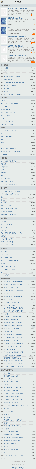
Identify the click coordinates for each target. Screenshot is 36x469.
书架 (2, 2)
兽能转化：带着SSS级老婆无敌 (13, 320)
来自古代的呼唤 (5, 115)
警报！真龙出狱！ (9, 80)
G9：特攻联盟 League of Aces (9, 275)
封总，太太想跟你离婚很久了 (12, 449)
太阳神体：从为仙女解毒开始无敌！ (14, 393)
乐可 (2, 272)
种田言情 (4, 158)
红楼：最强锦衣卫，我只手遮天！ (13, 287)
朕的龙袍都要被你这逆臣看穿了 (17, 37)
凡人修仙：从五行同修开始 (8, 131)
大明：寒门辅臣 (8, 411)
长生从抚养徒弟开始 (10, 85)
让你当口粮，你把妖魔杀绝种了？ (10, 121)
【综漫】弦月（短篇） (10, 331)
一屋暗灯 (6, 68)
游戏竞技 (4, 248)
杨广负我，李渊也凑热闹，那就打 (10, 191)
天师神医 (3, 172)
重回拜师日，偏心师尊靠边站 (12, 426)
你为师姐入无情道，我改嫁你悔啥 (10, 151)
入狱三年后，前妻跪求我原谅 (9, 184)
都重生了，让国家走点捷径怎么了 (18, 55)
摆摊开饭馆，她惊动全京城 (11, 402)
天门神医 (6, 429)
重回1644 (3, 197)
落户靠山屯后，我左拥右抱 (11, 349)
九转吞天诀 (7, 417)
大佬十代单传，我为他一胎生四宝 (13, 455)
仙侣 (2, 145)
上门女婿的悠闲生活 (6, 224)
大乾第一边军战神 (6, 206)
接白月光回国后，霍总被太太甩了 (13, 340)
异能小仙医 (7, 423)
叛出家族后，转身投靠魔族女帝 (10, 103)
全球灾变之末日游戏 (6, 251)
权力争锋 (6, 414)
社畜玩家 (3, 236)
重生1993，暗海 (8, 299)
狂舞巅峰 (3, 221)
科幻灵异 (4, 218)
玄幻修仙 (4, 97)
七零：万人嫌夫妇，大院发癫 (12, 346)
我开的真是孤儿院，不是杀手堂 (13, 334)
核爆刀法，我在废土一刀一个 (9, 266)
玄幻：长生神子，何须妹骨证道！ (13, 361)
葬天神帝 (6, 458)
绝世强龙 (6, 88)
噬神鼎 (6, 446)
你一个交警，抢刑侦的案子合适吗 (13, 311)
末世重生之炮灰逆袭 (6, 257)
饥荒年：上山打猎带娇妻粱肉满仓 (10, 209)
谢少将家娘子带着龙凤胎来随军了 (13, 308)
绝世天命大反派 (5, 109)
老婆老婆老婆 (4, 254)
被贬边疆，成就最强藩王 (11, 382)
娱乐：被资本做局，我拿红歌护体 (13, 364)
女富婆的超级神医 (6, 167)
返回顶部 (33, 326)
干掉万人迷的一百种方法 (8, 112)
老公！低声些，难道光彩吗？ (12, 328)
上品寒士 (3, 263)
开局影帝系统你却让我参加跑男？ (13, 284)
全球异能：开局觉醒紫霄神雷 (12, 317)
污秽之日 (3, 230)
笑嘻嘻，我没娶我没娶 (7, 242)
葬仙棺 (3, 118)
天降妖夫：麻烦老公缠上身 (8, 269)
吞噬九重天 (7, 373)
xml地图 (14, 468)
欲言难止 (6, 91)
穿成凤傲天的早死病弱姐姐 (11, 302)
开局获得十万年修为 (10, 443)
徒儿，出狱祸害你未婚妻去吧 (12, 94)
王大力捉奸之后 (8, 379)
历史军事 (4, 188)
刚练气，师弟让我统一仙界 (8, 148)
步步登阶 (3, 175)
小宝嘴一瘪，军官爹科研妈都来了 (13, 322)
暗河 (9, 27)
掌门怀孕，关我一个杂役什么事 (13, 420)
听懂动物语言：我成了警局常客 (13, 325)
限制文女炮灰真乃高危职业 (8, 214)
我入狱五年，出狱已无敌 (11, 390)
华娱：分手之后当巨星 (7, 181)
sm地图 (22, 468)
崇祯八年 (3, 200)
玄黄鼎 (3, 100)
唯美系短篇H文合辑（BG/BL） (17, 18)
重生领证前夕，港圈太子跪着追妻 (13, 352)
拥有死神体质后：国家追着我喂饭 (13, 296)
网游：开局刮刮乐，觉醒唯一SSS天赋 (11, 233)
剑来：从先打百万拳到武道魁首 (13, 431)
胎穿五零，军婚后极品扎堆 (16, 46)
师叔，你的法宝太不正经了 (8, 124)
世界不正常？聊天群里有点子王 (13, 305)
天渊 (5, 71)
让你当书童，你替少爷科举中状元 (13, 281)
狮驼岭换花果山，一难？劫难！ (13, 77)
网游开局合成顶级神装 (7, 245)
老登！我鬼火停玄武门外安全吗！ (10, 194)
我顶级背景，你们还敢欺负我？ (13, 358)
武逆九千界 (4, 106)
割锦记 (3, 142)
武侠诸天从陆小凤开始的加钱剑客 (13, 367)
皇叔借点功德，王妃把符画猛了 (13, 440)
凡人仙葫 (6, 293)
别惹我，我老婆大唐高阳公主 (12, 355)
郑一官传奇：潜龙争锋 (7, 211)
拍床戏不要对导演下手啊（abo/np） (14, 387)
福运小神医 (4, 154)
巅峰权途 (6, 385)
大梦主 (6, 74)
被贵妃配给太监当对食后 (11, 376)
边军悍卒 (3, 203)
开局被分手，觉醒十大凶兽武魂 (13, 337)
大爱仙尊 (3, 164)
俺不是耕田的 (4, 227)
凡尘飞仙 (6, 408)
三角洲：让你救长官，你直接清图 (13, 290)
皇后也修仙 (4, 134)
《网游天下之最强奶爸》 (8, 239)
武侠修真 (4, 128)
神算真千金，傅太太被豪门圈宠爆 (13, 437)
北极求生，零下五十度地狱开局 (13, 399)
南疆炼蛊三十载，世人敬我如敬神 (13, 343)
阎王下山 (6, 452)
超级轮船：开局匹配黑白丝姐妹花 (10, 260)
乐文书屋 (18, 2)
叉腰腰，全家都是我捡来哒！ (12, 396)
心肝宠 (6, 314)
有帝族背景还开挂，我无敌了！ (13, 434)
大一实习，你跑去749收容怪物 (17, 8)
